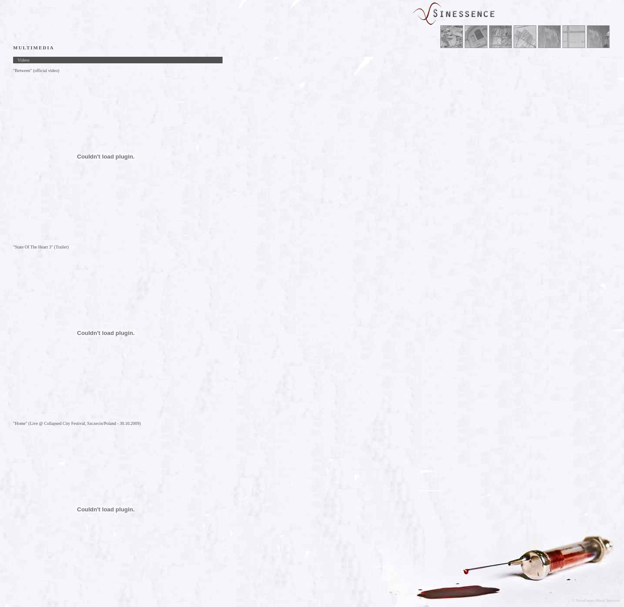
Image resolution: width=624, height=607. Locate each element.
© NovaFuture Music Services (596, 600)
